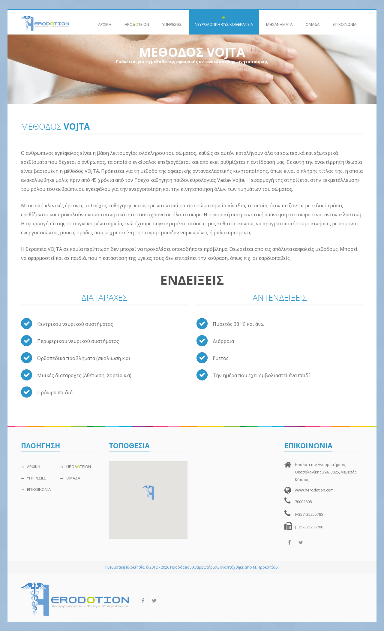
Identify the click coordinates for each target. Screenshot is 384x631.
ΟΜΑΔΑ (313, 21)
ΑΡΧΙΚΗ (104, 21)
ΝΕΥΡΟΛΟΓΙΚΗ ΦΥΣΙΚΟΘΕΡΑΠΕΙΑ (224, 21)
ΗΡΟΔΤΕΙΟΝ (136, 21)
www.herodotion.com (314, 490)
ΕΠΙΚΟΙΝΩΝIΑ (344, 21)
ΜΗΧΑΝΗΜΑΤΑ (279, 21)
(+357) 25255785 (309, 514)
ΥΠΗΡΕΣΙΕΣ (172, 21)
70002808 (303, 501)
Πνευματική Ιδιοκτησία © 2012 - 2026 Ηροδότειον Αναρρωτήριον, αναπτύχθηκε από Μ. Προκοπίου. (192, 567)
